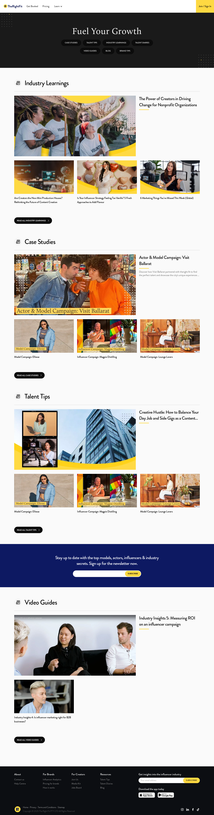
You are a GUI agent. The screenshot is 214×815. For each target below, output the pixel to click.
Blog (108, 50)
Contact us (19, 779)
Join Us (75, 779)
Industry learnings (116, 42)
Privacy (33, 807)
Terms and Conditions (47, 807)
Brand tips (125, 50)
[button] (58, 6)
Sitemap (61, 807)
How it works (49, 787)
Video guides (90, 50)
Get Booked (32, 6)
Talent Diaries (142, 42)
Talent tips (92, 42)
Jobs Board (76, 787)
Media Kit (76, 783)
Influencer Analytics (52, 779)
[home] (13, 6)
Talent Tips (105, 779)
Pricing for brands (51, 783)
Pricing (45, 6)
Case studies (71, 42)
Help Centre (20, 783)
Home (25, 807)
